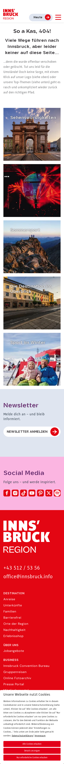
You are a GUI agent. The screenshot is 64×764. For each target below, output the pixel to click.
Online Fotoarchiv (17, 678)
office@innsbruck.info (28, 577)
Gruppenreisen (15, 672)
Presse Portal (13, 684)
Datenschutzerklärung (22, 736)
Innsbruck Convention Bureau (26, 666)
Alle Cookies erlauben (32, 744)
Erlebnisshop (13, 636)
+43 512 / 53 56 (21, 568)
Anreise (9, 599)
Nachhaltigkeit (14, 630)
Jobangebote (13, 651)
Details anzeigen (32, 751)
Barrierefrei (12, 618)
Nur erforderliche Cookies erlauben (32, 757)
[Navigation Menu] (58, 17)
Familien (9, 611)
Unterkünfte (12, 605)
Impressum (40, 736)
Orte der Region (15, 624)
